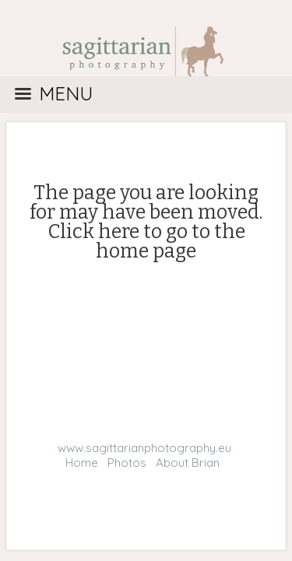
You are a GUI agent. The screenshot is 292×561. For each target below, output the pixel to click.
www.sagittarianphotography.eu (144, 447)
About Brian (188, 462)
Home (81, 462)
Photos (126, 462)
